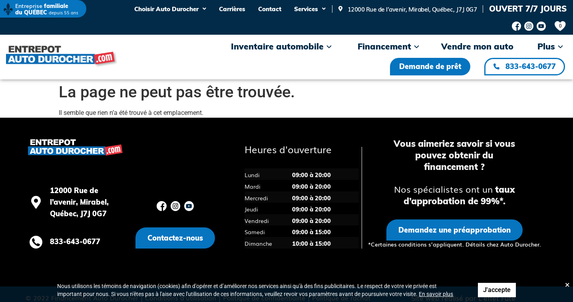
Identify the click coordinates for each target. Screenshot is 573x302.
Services (310, 9)
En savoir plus (436, 294)
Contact (269, 9)
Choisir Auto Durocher (170, 9)
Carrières (232, 9)
